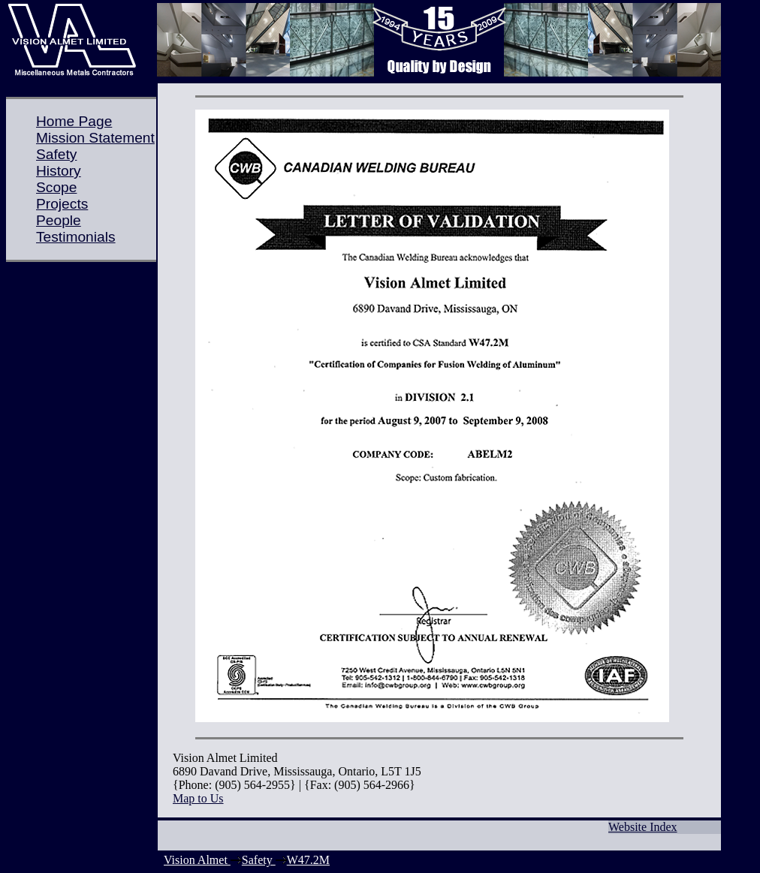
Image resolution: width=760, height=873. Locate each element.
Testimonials (76, 237)
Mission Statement (95, 138)
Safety (56, 154)
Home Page (74, 121)
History (58, 171)
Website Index (642, 826)
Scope (56, 187)
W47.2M (308, 859)
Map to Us (198, 798)
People (58, 220)
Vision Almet (197, 859)
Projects (62, 204)
